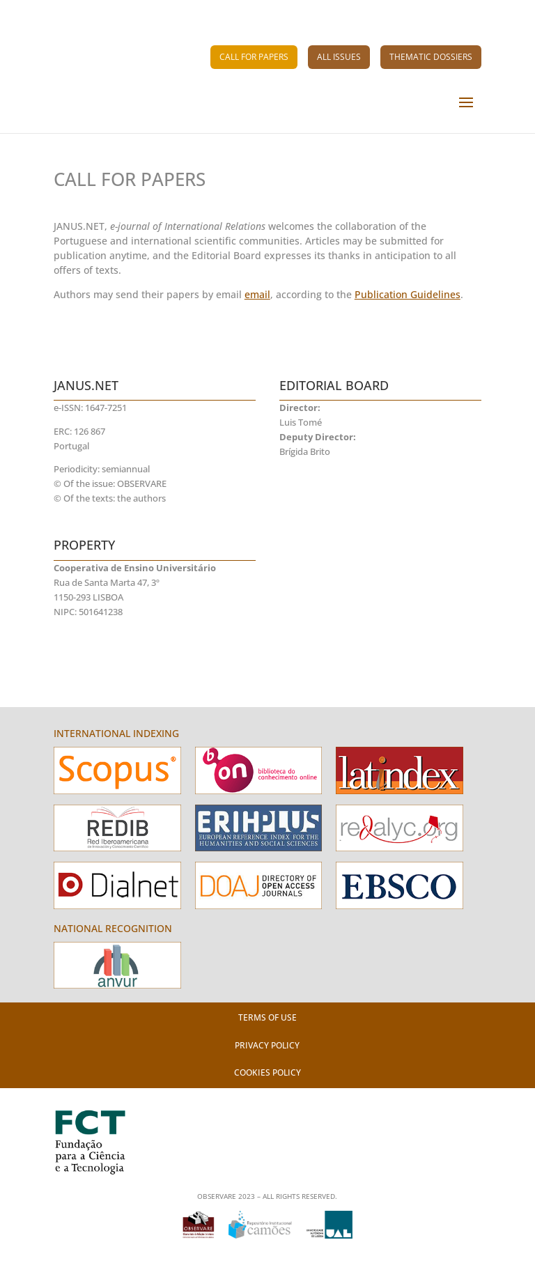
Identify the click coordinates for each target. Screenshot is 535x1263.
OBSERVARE (141, 484)
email (257, 294)
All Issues (339, 57)
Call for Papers (253, 57)
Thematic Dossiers (430, 57)
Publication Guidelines (407, 294)
